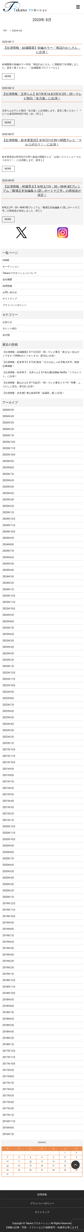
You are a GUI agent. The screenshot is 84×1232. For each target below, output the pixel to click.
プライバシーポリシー (15, 305)
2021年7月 (8, 781)
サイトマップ (10, 298)
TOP (5, 30)
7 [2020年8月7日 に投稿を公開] (53, 1157)
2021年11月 (9, 756)
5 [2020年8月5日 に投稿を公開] (30, 1157)
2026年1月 (8, 435)
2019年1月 (8, 973)
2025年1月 (8, 512)
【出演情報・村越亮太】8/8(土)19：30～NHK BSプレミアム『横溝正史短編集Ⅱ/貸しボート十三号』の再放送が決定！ (42, 191)
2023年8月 (8, 621)
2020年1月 (8, 897)
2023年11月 (9, 602)
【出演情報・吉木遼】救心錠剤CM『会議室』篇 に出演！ (33, 393)
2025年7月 (8, 474)
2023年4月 (8, 647)
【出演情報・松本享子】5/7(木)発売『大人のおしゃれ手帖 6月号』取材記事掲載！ (41, 364)
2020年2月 (8, 890)
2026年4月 (8, 416)
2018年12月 (9, 980)
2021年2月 (8, 813)
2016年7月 (8, 1134)
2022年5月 (8, 717)
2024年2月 (8, 582)
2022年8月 (8, 698)
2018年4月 (8, 1031)
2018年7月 (8, 1012)
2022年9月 (8, 691)
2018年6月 (8, 1018)
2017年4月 (8, 1102)
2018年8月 (8, 1006)
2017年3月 (8, 1108)
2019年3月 (8, 961)
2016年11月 (9, 1121)
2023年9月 (8, 615)
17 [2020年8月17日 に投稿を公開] (7, 1166)
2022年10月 (9, 685)
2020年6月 (8, 864)
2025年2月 (8, 506)
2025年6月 (8, 480)
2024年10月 (9, 531)
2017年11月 (9, 1057)
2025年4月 (8, 493)
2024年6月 (8, 557)
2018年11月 (9, 986)
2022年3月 (8, 730)
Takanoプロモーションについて (20, 273)
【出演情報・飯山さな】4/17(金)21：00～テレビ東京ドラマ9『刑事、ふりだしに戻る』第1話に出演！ (42, 384)
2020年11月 (9, 832)
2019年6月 (8, 941)
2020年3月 (8, 884)
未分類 (6, 335)
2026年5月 (8, 409)
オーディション (11, 266)
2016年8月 (8, 1127)
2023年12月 (9, 595)
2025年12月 (9, 442)
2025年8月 (8, 467)
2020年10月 (9, 839)
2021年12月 (9, 749)
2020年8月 (8, 852)
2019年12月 (9, 903)
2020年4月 (8, 877)
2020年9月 (8, 845)
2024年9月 (8, 538)
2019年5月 (8, 948)
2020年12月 (9, 826)
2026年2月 (8, 429)
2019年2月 (8, 967)
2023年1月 (8, 666)
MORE (8, 76)
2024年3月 (8, 576)
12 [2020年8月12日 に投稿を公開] (30, 1161)
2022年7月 (8, 704)
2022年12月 (9, 672)
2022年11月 (9, 679)
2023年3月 (8, 653)
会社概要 (7, 279)
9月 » (79, 1142)
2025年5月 (8, 486)
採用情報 (7, 286)
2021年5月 (8, 794)
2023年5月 (8, 640)
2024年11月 (9, 525)
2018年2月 (8, 1038)
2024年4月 (8, 570)
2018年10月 (9, 993)
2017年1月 (8, 1115)
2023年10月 (9, 608)
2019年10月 (9, 916)
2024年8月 (8, 544)
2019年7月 (8, 935)
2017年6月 (8, 1089)
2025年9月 (8, 461)
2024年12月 (9, 518)
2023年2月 (8, 659)
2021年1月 (8, 820)
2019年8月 (8, 929)
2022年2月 (8, 736)
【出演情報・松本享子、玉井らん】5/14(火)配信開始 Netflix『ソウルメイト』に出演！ (42, 374)
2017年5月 (8, 1095)
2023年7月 (8, 627)
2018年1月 (8, 1044)
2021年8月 (8, 775)
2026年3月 (8, 422)
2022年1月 (8, 743)
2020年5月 (8, 871)
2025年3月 (8, 499)
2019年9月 (8, 922)
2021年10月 (9, 762)
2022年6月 (8, 711)
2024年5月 (8, 563)
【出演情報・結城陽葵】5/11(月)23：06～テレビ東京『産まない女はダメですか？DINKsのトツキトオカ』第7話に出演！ (41, 354)
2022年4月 (8, 724)
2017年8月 (8, 1076)
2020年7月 (8, 858)
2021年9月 (8, 768)
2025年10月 (9, 454)
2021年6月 (8, 788)
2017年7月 (8, 1082)
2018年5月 (8, 1025)
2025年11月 (9, 448)
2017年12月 (9, 1050)
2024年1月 (8, 589)
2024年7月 (8, 550)
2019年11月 (9, 909)
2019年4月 (8, 954)
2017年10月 (9, 1063)
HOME (6, 260)
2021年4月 (8, 801)
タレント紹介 (10, 328)
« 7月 (5, 1142)
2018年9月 (8, 999)
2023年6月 (8, 634)
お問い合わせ (10, 292)
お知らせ (7, 322)
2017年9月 (8, 1070)
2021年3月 (8, 807)
